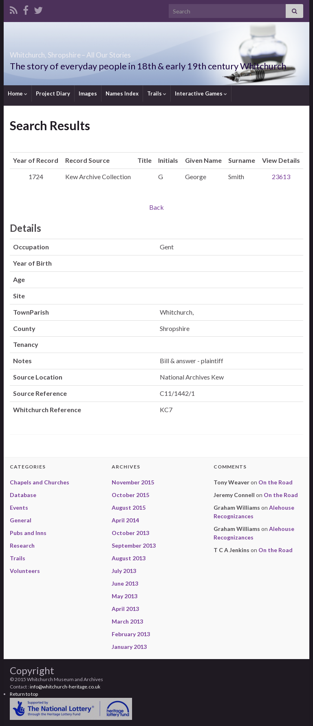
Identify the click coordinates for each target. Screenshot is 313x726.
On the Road (275, 482)
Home (17, 93)
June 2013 (125, 583)
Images (88, 93)
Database (23, 494)
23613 (281, 176)
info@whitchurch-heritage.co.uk (65, 687)
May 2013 (124, 596)
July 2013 (124, 570)
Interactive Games (201, 93)
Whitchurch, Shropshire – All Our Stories (116, 52)
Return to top (24, 694)
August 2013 (128, 558)
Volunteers (25, 570)
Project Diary (53, 93)
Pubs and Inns (28, 532)
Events (19, 507)
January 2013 (129, 646)
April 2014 (125, 520)
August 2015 (128, 507)
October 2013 (130, 532)
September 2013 (134, 545)
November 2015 (133, 482)
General (20, 520)
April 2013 (125, 608)
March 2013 (127, 621)
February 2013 (131, 634)
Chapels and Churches (39, 482)
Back (156, 207)
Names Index (122, 93)
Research (22, 545)
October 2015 (130, 494)
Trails (156, 93)
